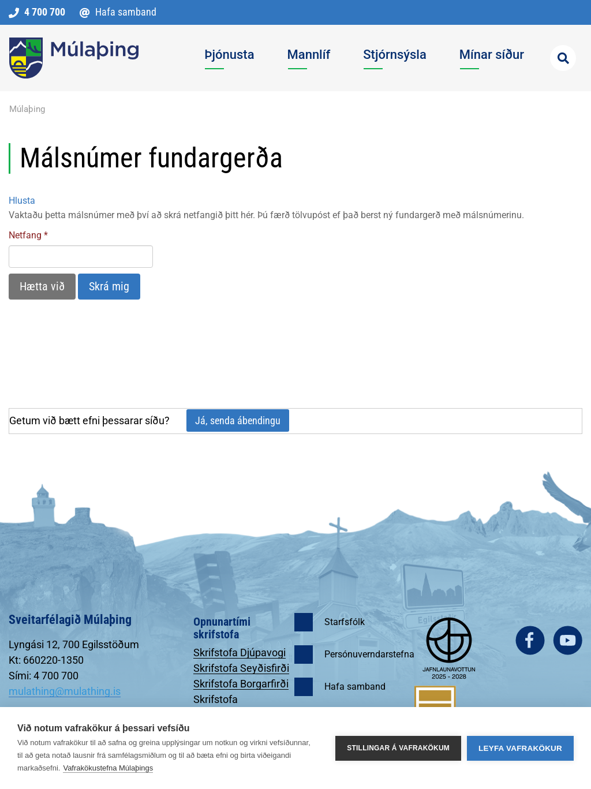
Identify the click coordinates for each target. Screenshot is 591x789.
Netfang (25, 235)
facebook (530, 640)
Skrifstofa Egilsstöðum (221, 705)
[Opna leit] (563, 58)
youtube (567, 640)
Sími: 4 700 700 (43, 676)
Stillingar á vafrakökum (398, 748)
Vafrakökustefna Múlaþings (108, 768)
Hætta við (42, 286)
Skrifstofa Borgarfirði (241, 684)
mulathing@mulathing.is (65, 691)
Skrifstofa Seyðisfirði (241, 668)
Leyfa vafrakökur (520, 748)
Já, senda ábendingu (237, 420)
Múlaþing (27, 109)
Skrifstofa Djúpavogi (239, 652)
